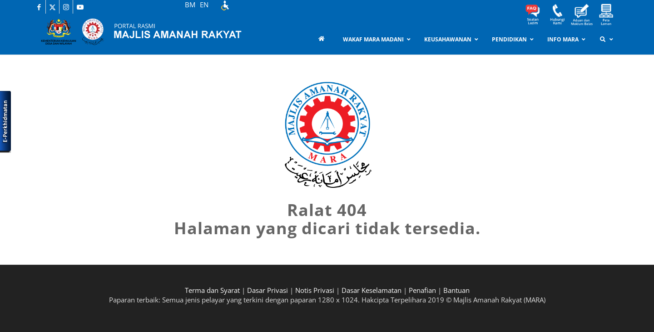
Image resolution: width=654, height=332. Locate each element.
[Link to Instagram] (66, 7)
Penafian (422, 290)
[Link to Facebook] (38, 7)
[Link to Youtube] (80, 7)
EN (204, 4)
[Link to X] (52, 7)
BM (190, 4)
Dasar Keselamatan (371, 290)
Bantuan (456, 290)
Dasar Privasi (267, 290)
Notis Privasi (314, 290)
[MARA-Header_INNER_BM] (149, 34)
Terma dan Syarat (212, 290)
